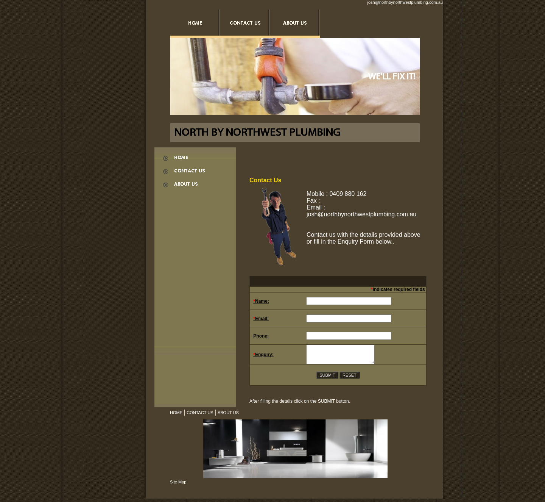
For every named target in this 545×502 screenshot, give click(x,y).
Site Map (178, 485)
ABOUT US (228, 416)
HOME (176, 416)
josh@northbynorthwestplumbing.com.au (405, 2)
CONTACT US (200, 416)
